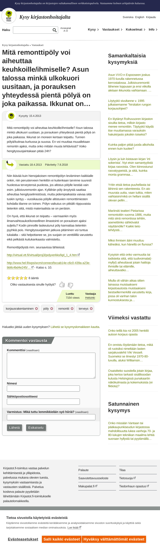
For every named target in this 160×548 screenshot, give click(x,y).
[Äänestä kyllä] (62, 284)
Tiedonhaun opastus (132, 486)
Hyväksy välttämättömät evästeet (115, 539)
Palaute (83, 470)
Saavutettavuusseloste (93, 478)
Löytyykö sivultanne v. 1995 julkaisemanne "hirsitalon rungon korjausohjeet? (129, 104)
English (139, 17)
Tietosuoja (126, 478)
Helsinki (90, 297)
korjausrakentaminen (20, 308)
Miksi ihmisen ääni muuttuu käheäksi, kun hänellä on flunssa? (130, 242)
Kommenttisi (16, 350)
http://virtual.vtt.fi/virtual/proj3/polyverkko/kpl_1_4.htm (42, 255)
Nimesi (12, 383)
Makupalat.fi (86, 486)
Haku (6, 30)
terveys (83, 308)
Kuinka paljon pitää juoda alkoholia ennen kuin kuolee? (131, 146)
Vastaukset (110, 29)
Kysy (92, 29)
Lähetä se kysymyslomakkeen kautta (75, 327)
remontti (63, 308)
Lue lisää (73, 529)
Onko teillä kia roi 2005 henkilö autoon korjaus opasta (128, 332)
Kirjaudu (151, 17)
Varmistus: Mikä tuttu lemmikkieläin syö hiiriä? (40, 412)
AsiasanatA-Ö (65, 29)
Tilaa (122, 470)
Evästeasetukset (23, 539)
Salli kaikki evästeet (62, 539)
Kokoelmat (134, 29)
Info (151, 29)
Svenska (128, 17)
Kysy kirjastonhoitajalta (15, 45)
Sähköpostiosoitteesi (22, 396)
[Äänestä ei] (70, 285)
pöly (46, 308)
